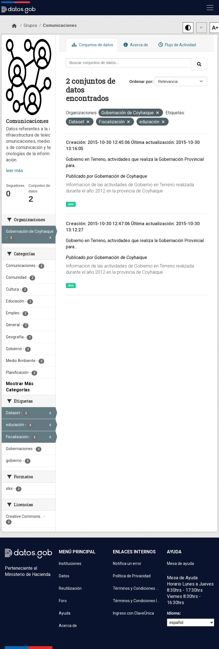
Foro (63, 600)
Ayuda (64, 613)
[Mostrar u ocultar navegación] (210, 7)
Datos (64, 576)
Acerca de (135, 44)
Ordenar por (140, 81)
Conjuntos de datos (91, 44)
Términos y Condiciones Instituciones (136, 600)
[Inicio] (14, 25)
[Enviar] (199, 64)
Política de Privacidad (132, 576)
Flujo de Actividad (176, 44)
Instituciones (70, 563)
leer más (14, 170)
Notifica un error (127, 563)
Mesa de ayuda (180, 563)
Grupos (30, 25)
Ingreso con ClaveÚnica (133, 613)
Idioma (173, 613)
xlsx (70, 204)
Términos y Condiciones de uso (136, 588)
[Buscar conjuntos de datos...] (128, 62)
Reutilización (70, 588)
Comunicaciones (60, 25)
